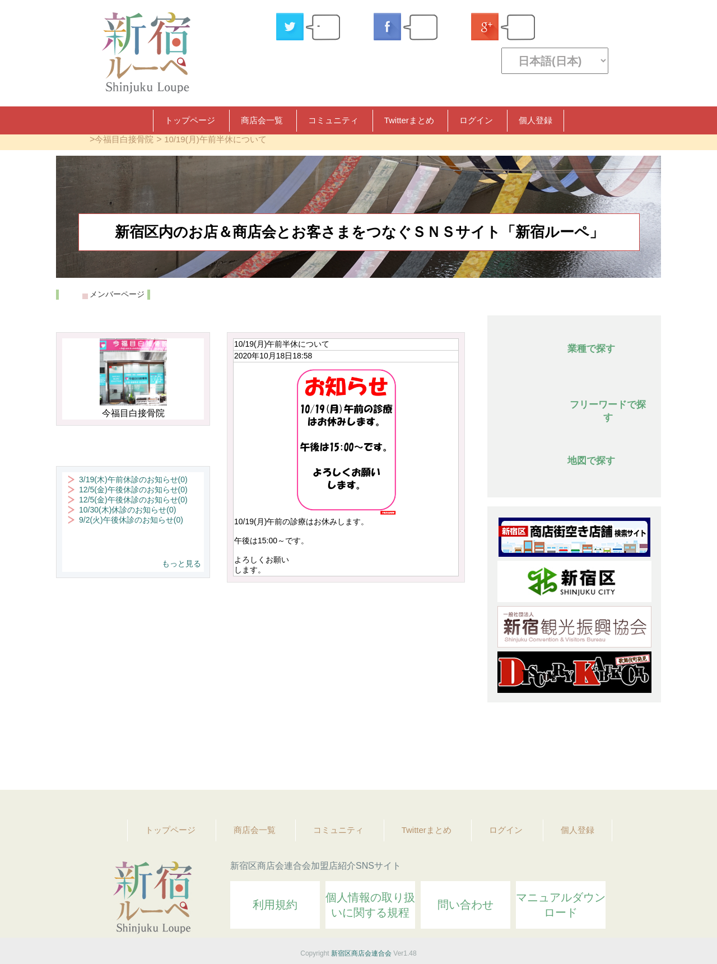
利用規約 (275, 904)
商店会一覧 (262, 120)
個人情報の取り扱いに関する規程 (370, 905)
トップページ (190, 120)
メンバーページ (117, 294)
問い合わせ (465, 904)
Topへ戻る (645, 750)
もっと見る (181, 563)
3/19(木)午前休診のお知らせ (133, 479)
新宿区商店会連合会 (361, 953)
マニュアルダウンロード (561, 905)
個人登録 (535, 120)
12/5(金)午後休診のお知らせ (133, 489)
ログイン (476, 120)
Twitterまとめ (409, 120)
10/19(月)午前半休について (215, 139)
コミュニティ (333, 120)
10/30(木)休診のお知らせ (127, 509)
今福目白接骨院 (124, 139)
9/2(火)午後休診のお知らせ (131, 519)
